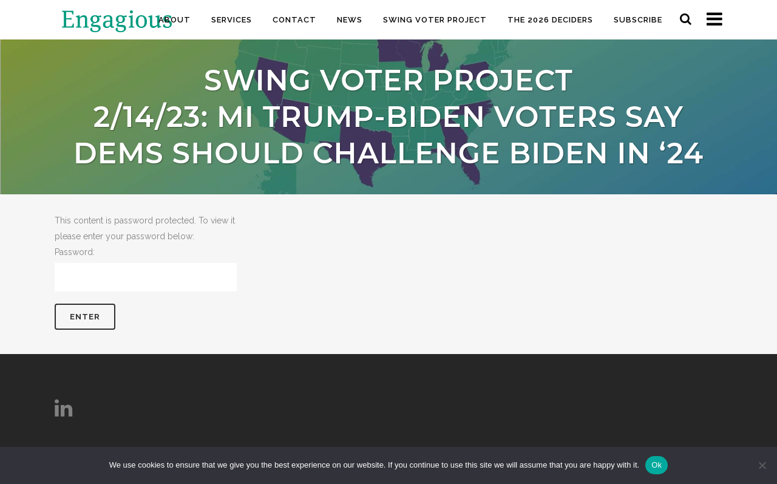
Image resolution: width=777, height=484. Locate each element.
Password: (146, 269)
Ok (656, 464)
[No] (762, 465)
